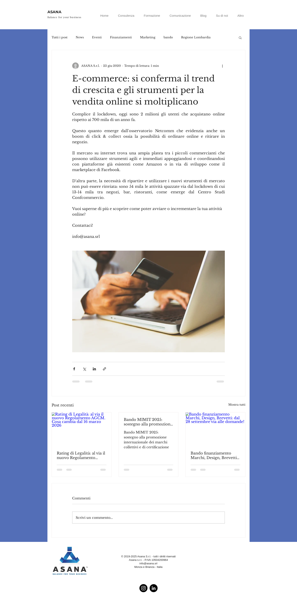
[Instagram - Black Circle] (143, 588)
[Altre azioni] (222, 65)
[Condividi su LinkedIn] (94, 369)
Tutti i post (59, 37)
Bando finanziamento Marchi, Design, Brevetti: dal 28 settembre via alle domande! (214, 455)
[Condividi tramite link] (104, 369)
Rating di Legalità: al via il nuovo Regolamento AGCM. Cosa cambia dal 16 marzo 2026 (81, 455)
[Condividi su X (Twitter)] (84, 369)
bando (168, 37)
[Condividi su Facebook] (74, 369)
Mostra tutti (236, 404)
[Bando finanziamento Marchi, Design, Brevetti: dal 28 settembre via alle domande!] (215, 429)
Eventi (97, 37)
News (80, 37)
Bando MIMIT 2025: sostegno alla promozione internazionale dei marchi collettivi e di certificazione (148, 421)
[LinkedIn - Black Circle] (154, 588)
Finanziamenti (121, 37)
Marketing (147, 37)
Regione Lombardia (196, 37)
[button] (240, 37)
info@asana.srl (148, 563)
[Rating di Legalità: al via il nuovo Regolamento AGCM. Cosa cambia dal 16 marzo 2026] (81, 429)
